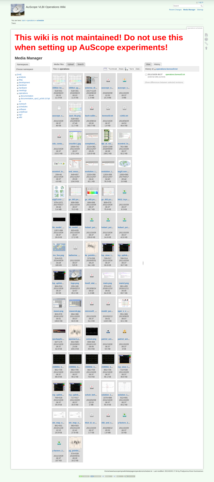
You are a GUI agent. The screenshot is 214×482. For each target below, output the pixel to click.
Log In (201, 2)
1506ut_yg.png (75, 88)
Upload (71, 64)
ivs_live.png (58, 255)
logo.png (75, 283)
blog (20, 80)
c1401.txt (124, 116)
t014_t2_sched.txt (93, 423)
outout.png (91, 339)
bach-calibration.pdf (94, 116)
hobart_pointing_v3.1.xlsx (129, 227)
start (23, 20)
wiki (20, 117)
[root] (19, 74)
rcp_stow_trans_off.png (128, 367)
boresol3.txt (107, 116)
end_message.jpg (77, 171)
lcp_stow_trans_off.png (112, 255)
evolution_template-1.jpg (96, 171)
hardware (23, 88)
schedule (40, 20)
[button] (112, 69)
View (148, 64)
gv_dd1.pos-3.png (109, 199)
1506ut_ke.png (59, 88)
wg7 (20, 115)
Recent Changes (175, 10)
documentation (27, 96)
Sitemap (200, 10)
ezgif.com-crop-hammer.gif (130, 171)
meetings (23, 90)
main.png (107, 283)
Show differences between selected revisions (164, 82)
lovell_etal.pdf (91, 283)
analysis (22, 77)
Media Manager (189, 10)
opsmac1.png (75, 339)
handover (23, 85)
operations (31, 20)
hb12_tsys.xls (124, 199)
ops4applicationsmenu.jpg (64, 339)
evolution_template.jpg (111, 171)
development (24, 82)
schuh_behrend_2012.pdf (96, 395)
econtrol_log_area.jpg (128, 144)
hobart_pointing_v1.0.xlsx (97, 227)
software (22, 109)
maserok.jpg (74, 311)
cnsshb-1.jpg (75, 144)
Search (202, 6)
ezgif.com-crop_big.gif (62, 199)
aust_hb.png (75, 116)
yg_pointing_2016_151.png (81, 451)
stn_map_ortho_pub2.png (64, 423)
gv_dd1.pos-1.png (77, 199)
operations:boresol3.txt (167, 69)
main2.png (124, 283)
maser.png (58, 311)
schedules (23, 106)
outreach (22, 104)
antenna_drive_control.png (97, 88)
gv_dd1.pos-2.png (93, 199)
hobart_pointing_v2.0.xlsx (113, 227)
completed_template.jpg (96, 144)
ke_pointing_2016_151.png (97, 255)
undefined (23, 112)
